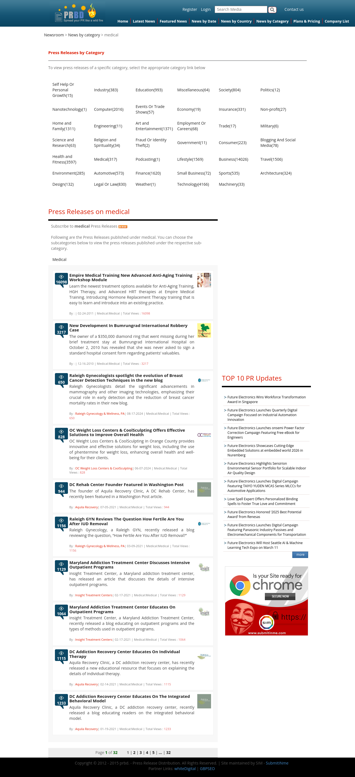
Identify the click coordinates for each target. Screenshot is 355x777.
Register (189, 9)
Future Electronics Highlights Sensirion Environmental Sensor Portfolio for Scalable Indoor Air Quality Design (266, 468)
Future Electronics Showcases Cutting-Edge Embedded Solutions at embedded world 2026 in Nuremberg (265, 450)
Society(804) (229, 89)
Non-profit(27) (273, 109)
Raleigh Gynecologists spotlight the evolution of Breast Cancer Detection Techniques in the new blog (126, 378)
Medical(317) (105, 159)
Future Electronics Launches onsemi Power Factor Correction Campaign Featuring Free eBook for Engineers (266, 433)
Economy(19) (189, 109)
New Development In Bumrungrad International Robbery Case (128, 328)
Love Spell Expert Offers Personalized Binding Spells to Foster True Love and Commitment (262, 501)
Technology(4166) (193, 184)
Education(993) (149, 89)
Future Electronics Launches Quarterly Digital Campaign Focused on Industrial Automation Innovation (262, 415)
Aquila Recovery (86, 507)
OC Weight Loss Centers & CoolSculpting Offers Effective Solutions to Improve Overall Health (127, 432)
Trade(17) (227, 126)
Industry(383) (106, 89)
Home (123, 21)
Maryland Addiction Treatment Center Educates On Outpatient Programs (122, 609)
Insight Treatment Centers (93, 595)
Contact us (294, 9)
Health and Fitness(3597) (64, 159)
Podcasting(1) (148, 159)
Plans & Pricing (306, 21)
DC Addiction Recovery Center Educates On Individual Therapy (124, 654)
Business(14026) (233, 159)
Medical (59, 259)
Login (206, 9)
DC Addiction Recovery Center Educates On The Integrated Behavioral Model (129, 698)
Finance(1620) (148, 173)
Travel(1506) (271, 159)
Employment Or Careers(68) (191, 125)
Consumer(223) (233, 142)
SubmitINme (277, 763)
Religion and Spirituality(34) (107, 142)
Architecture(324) (275, 173)
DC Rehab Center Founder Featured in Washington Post (126, 484)
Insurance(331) (232, 109)
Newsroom (54, 34)
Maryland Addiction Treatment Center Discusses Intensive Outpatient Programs (129, 565)
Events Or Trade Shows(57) (150, 109)
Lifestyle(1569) (190, 159)
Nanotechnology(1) (69, 109)
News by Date (204, 21)
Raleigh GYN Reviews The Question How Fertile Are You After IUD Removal (126, 521)
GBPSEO (207, 768)
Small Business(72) (194, 173)
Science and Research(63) (64, 142)
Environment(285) (68, 173)
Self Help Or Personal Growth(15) (63, 90)
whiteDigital (185, 768)
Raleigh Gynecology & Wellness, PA (100, 413)
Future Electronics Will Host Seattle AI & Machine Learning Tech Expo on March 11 (265, 545)
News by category (84, 34)
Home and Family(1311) (63, 125)
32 (168, 752)
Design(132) (63, 184)
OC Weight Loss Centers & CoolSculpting (103, 468)
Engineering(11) (108, 126)
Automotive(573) (109, 173)
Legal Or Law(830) (110, 184)
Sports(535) (229, 173)
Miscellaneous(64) (193, 89)
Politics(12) (270, 89)
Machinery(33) (232, 184)
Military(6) (269, 126)
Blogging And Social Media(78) (278, 142)
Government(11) (192, 142)
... (160, 752)
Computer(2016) (108, 109)
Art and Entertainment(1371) (154, 125)
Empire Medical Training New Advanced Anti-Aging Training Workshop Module (130, 277)
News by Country (236, 21)
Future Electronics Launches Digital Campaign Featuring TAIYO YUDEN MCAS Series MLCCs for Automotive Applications (264, 486)
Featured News (173, 21)
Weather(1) (146, 184)
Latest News (144, 21)
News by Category (272, 21)
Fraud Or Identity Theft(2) (151, 142)
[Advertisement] (266, 285)
